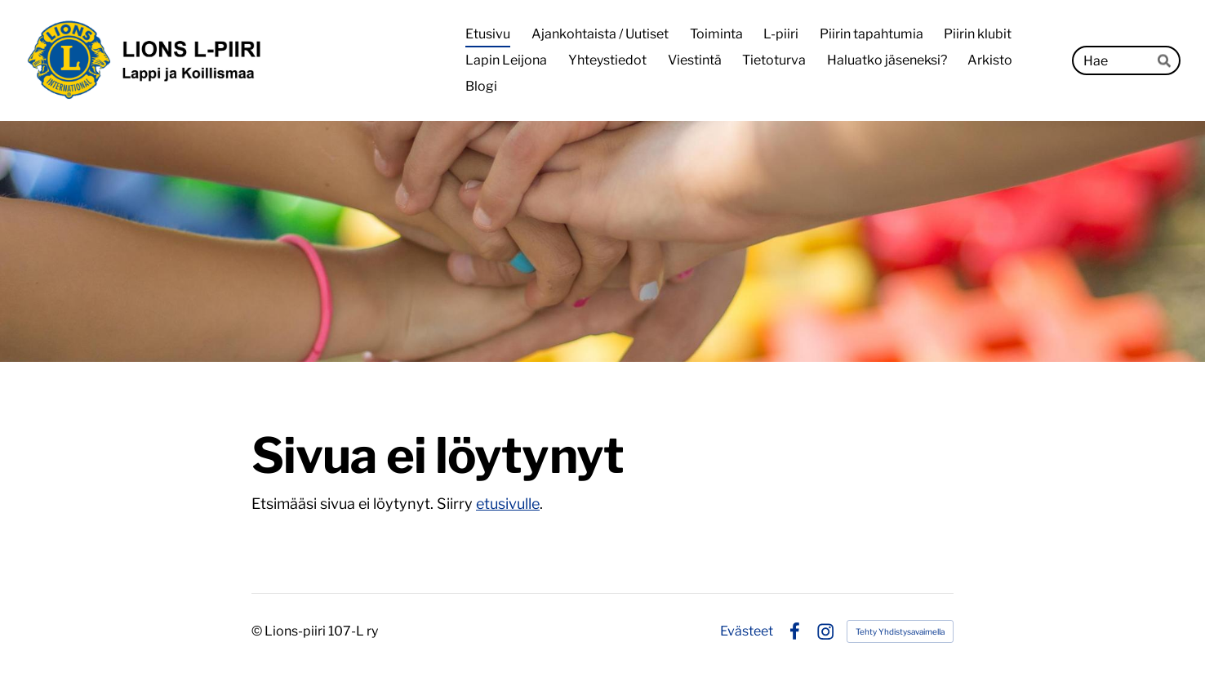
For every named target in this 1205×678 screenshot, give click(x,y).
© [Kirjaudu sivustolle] (258, 631)
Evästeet (746, 631)
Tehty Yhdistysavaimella (900, 631)
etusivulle (508, 503)
